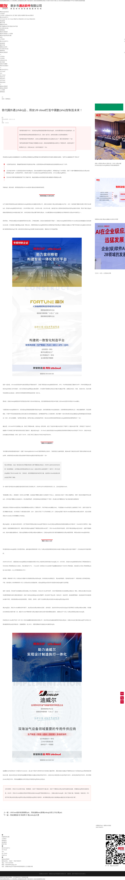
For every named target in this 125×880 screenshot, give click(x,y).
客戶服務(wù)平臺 (5, 26)
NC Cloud (10, 19)
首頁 (3, 99)
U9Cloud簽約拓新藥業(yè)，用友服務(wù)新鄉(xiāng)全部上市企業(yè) (36, 812)
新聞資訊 (2, 30)
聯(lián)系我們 (4, 31)
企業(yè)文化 (8, 15)
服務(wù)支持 (3, 24)
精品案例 (2, 21)
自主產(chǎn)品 (4, 28)
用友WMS (32, 19)
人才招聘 (10, 33)
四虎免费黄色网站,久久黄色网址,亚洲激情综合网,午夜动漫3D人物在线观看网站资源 (22, 879)
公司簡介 (2, 13)
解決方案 (2, 22)
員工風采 (14, 15)
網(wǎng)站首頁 (4, 11)
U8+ (6, 19)
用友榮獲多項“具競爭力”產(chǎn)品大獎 (24, 815)
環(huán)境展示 (29, 15)
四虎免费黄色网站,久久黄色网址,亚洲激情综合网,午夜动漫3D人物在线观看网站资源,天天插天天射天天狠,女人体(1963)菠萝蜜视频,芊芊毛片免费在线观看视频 (42, 0)
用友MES (21, 19)
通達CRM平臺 (14, 26)
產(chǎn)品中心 (4, 17)
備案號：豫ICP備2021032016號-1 (76, 873)
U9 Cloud (2, 19)
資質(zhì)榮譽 (21, 15)
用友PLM (16, 19)
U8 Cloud (26, 19)
